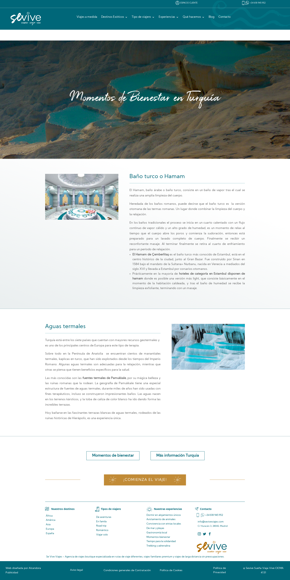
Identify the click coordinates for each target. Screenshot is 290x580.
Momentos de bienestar (113, 456)
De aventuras (103, 517)
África (49, 516)
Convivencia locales (163, 524)
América (50, 520)
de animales (161, 519)
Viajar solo (102, 535)
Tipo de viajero (141, 17)
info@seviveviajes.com (211, 522)
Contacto (224, 17)
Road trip (101, 526)
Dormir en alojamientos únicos (163, 515)
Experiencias (167, 17)
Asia (48, 524)
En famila (101, 521)
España (50, 533)
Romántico (102, 530)
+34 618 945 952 (258, 3)
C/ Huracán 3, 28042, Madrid (213, 526)
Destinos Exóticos (112, 17)
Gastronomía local (156, 533)
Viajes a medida (87, 17)
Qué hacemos (192, 17)
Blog (211, 17)
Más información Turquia (177, 456)
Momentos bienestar (158, 537)
